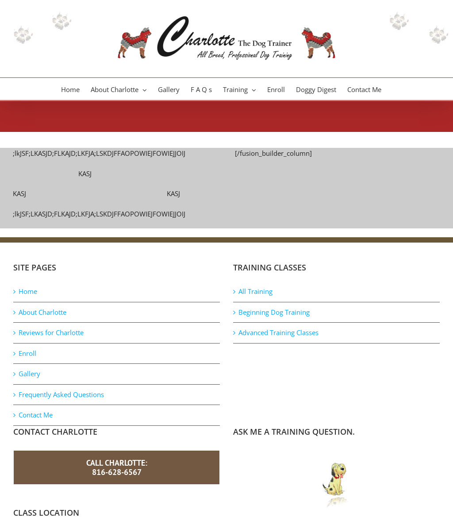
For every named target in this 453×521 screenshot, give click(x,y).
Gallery (29, 373)
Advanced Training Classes (278, 332)
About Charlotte (42, 312)
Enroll (27, 353)
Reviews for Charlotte (51, 332)
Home (28, 291)
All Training (255, 291)
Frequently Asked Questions (61, 394)
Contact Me (36, 414)
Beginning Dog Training (274, 312)
